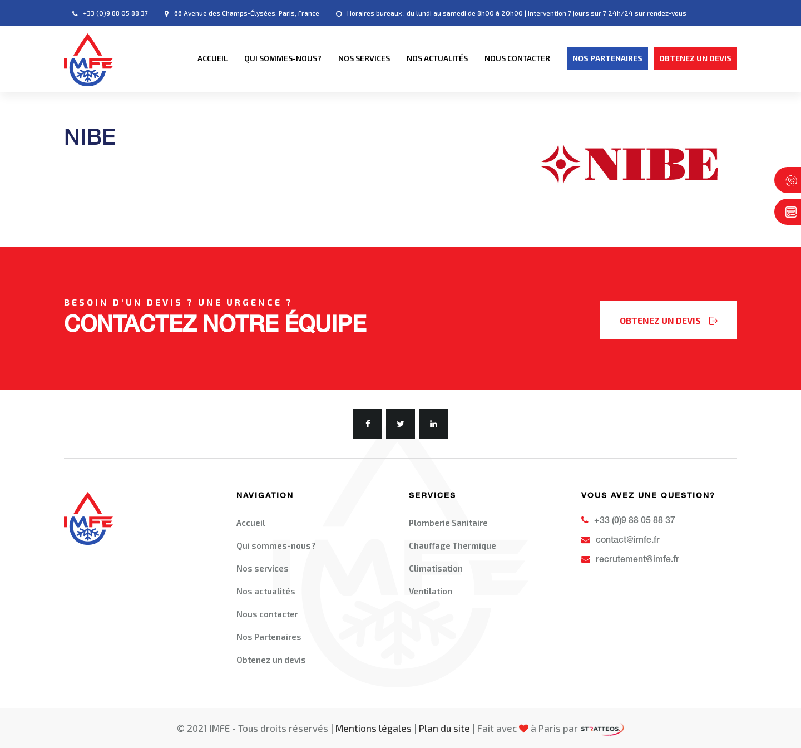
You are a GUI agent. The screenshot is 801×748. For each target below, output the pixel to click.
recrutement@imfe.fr (630, 560)
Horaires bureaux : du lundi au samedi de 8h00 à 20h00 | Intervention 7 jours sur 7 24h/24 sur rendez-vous (511, 13)
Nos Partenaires (268, 637)
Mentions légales (373, 728)
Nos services (364, 58)
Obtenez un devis (271, 659)
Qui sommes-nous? (283, 58)
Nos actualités (437, 58)
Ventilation (430, 591)
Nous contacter (517, 58)
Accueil (212, 58)
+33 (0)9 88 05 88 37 (110, 13)
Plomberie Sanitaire (448, 523)
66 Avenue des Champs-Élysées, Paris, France (242, 13)
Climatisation (436, 568)
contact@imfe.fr (620, 540)
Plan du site (444, 728)
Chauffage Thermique (452, 545)
